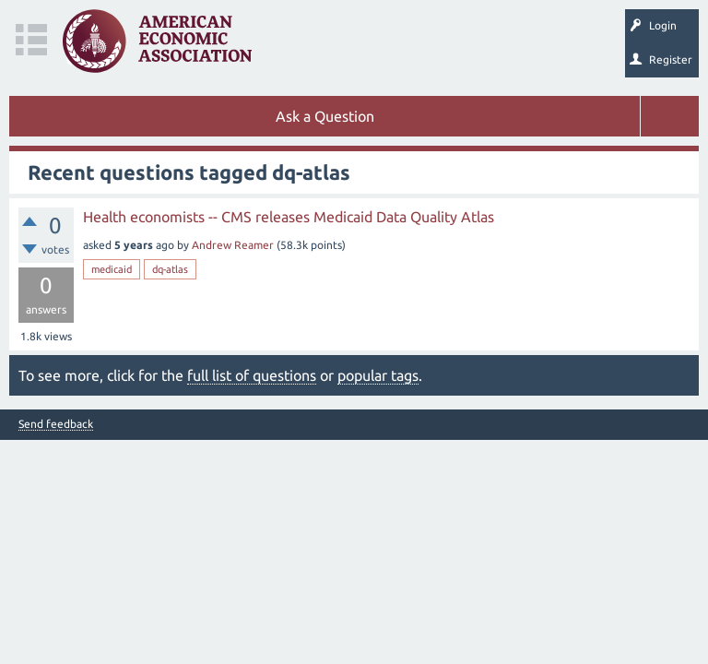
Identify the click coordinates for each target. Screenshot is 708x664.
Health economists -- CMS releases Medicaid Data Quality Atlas (288, 216)
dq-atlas (170, 269)
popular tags (378, 375)
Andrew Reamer (233, 245)
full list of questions (251, 375)
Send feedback (55, 424)
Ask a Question (325, 116)
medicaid (111, 269)
